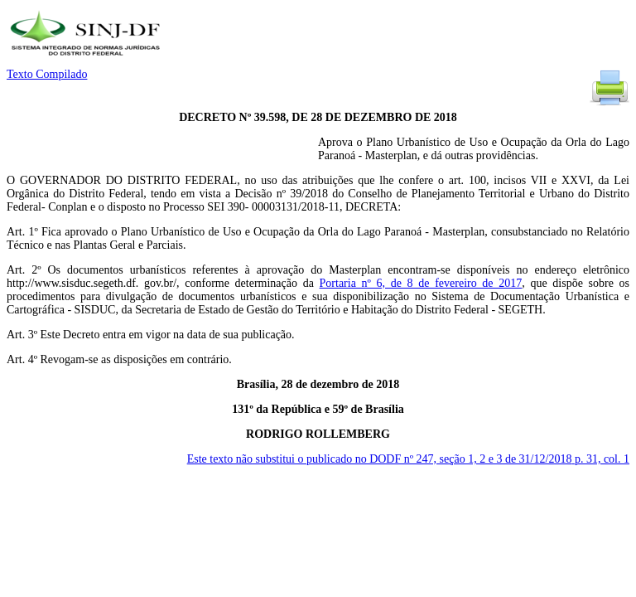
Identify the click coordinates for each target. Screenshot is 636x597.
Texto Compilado (47, 74)
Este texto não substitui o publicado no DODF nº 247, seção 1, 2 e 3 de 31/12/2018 (408, 459)
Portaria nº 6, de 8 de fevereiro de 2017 (421, 283)
